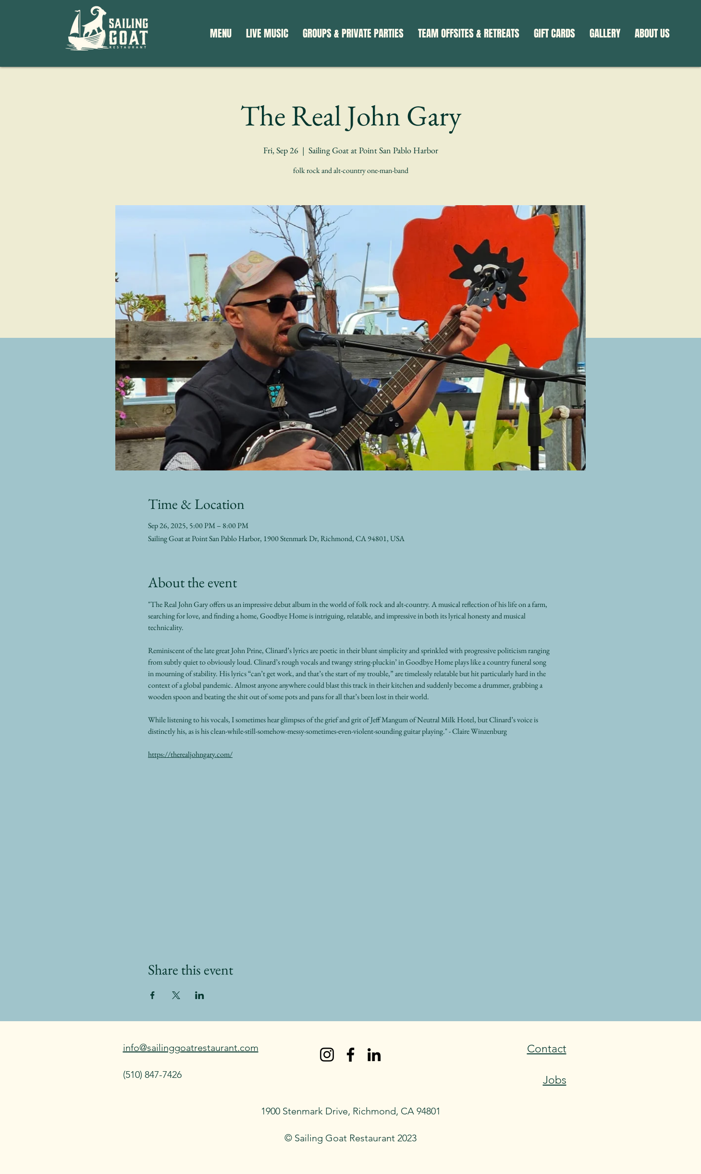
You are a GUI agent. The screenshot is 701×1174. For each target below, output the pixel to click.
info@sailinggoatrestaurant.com (190, 1047)
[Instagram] (327, 1054)
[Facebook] (350, 1054)
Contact (546, 1048)
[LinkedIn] (374, 1054)
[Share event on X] (176, 995)
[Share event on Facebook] (152, 995)
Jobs (554, 1080)
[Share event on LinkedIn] (199, 995)
